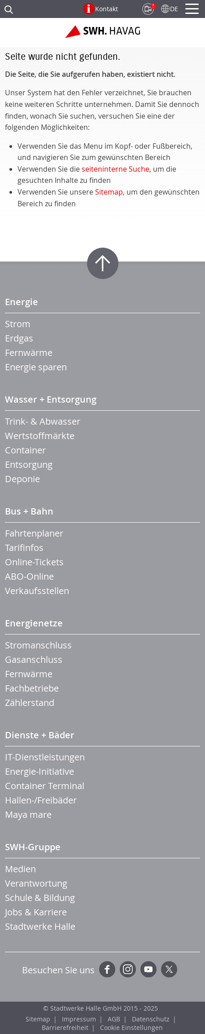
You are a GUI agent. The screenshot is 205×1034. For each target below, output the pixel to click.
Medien (20, 869)
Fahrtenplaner (34, 533)
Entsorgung (28, 464)
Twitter (169, 969)
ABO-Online (29, 576)
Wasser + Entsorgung (50, 399)
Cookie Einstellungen (131, 1027)
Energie (21, 302)
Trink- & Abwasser (42, 421)
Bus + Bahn (29, 511)
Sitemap (109, 192)
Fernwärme (28, 352)
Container (25, 450)
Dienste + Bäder (39, 735)
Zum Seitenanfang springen (102, 263)
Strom (18, 324)
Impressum (79, 1019)
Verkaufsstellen (37, 591)
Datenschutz (151, 1019)
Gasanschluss (33, 659)
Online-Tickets (34, 562)
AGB (114, 1019)
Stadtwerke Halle (40, 926)
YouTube (148, 969)
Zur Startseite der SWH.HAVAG (102, 35)
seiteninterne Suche (115, 169)
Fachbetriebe (32, 688)
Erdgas (19, 338)
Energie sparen (36, 367)
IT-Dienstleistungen (45, 757)
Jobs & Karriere (36, 912)
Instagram (128, 969)
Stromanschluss (38, 645)
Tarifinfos (24, 547)
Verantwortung (36, 883)
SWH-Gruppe (33, 847)
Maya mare (28, 814)
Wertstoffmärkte (39, 436)
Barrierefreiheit (65, 1027)
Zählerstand (29, 703)
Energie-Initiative (39, 771)
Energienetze (34, 623)
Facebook (107, 969)
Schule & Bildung (40, 898)
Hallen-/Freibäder (41, 800)
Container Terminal (44, 786)
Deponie (22, 479)
